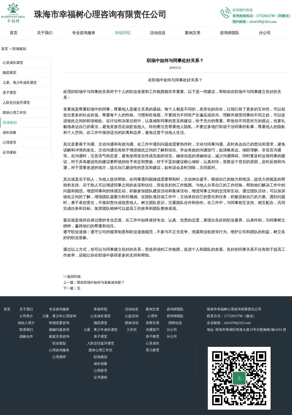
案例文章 (193, 33)
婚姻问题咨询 (59, 330)
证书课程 (9, 152)
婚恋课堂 (9, 72)
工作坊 (132, 330)
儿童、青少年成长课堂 (20, 82)
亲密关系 (152, 323)
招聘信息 (175, 323)
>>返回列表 (72, 276)
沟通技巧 (152, 330)
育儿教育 (152, 350)
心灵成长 (152, 343)
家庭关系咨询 (59, 336)
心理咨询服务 (59, 350)
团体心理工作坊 (15, 112)
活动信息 (157, 33)
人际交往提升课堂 (16, 102)
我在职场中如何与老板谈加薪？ (101, 282)
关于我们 (45, 33)
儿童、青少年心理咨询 (59, 316)
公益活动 (131, 316)
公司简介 (26, 316)
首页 (14, 33)
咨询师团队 (229, 33)
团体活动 (131, 323)
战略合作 (26, 336)
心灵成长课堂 (13, 63)
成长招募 (9, 132)
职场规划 (19, 49)
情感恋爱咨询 (59, 323)
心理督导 (9, 142)
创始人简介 (26, 323)
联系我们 (26, 330)
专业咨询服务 (83, 33)
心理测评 (59, 357)
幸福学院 (122, 33)
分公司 (265, 33)
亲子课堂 (9, 92)
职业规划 (59, 343)
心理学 (152, 316)
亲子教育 (152, 336)
